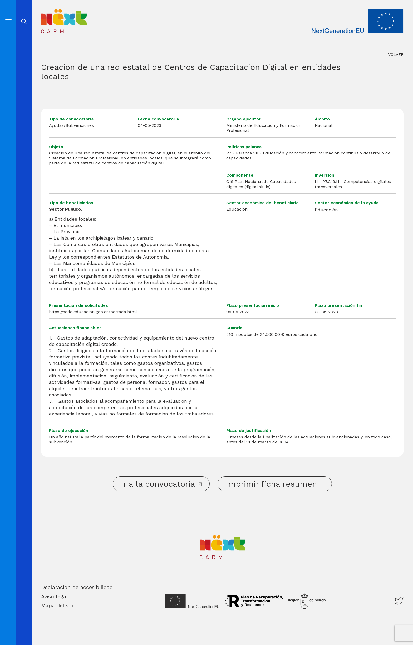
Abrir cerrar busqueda (24, 21)
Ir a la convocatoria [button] (158, 483)
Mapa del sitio (59, 605)
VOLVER (396, 54)
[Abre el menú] (8, 21)
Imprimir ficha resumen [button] (271, 483)
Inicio (49, 13)
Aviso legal (54, 596)
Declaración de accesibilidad (77, 587)
